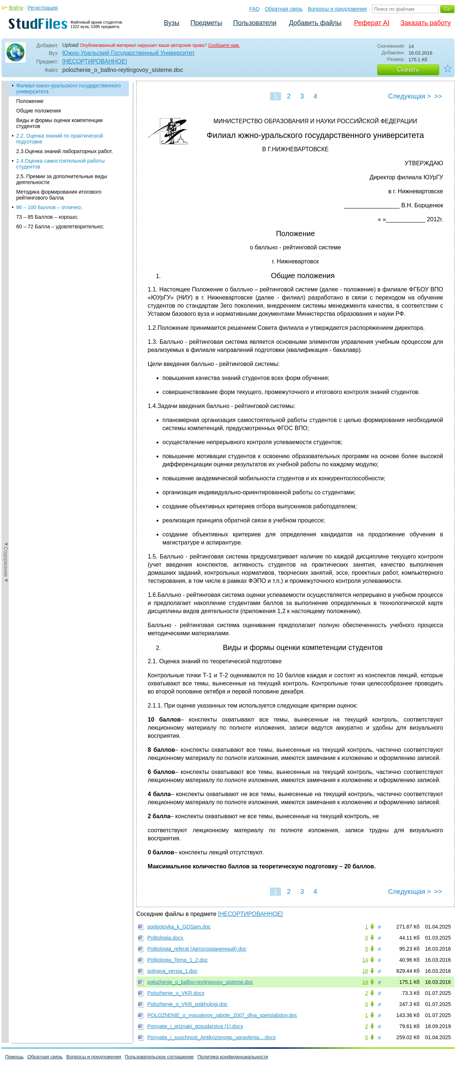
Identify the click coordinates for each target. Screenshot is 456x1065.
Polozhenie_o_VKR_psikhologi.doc (187, 1004)
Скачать (408, 69)
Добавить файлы (315, 23)
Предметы (206, 23)
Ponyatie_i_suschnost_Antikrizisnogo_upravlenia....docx (211, 1037)
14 (365, 960)
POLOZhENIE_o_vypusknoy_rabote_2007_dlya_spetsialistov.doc (222, 1015)
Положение (29, 101)
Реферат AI (371, 23)
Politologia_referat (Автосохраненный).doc (196, 949)
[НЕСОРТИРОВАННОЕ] (94, 61)
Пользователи (254, 23)
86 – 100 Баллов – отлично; (49, 207)
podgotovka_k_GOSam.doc (179, 927)
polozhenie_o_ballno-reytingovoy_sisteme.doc (200, 982)
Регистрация (43, 8)
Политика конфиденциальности (232, 1056)
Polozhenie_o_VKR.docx (175, 993)
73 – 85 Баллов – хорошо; (47, 217)
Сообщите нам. (224, 45)
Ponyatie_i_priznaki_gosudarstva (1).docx (195, 1026)
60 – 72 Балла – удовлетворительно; (60, 226)
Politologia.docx (165, 938)
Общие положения (38, 111)
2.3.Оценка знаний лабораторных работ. (64, 151)
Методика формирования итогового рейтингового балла (58, 195)
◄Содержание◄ (6, 210)
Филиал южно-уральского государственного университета (68, 88)
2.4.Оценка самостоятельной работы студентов (60, 164)
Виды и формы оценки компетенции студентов (59, 123)
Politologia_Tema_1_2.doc (177, 960)
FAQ (254, 9)
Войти (16, 8)
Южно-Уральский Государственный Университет (128, 53)
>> (438, 96)
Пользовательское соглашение (159, 1056)
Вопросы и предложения (337, 9)
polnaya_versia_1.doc (172, 971)
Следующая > (409, 96)
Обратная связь (284, 9)
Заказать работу (425, 23)
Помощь (14, 1056)
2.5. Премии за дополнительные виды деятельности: (61, 179)
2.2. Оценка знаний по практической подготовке (59, 139)
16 (365, 971)
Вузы (171, 23)
